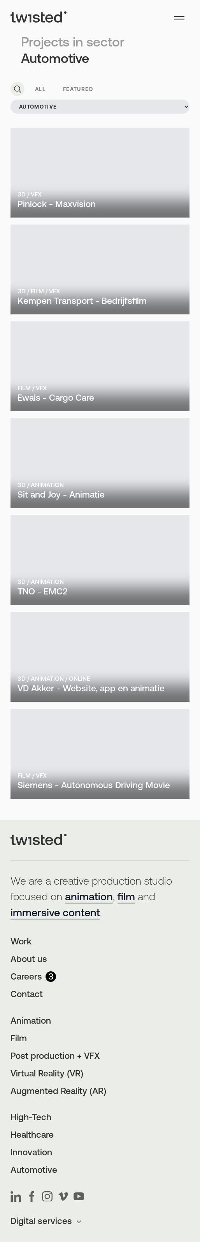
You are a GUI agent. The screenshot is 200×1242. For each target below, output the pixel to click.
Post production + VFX (55, 1056)
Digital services (46, 1221)
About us (29, 959)
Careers (33, 977)
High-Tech (31, 1118)
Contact (27, 994)
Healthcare (32, 1135)
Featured (78, 89)
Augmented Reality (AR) (58, 1091)
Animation (31, 1021)
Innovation (31, 1153)
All (40, 89)
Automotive (34, 1170)
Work (21, 942)
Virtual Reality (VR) (47, 1074)
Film (19, 1039)
